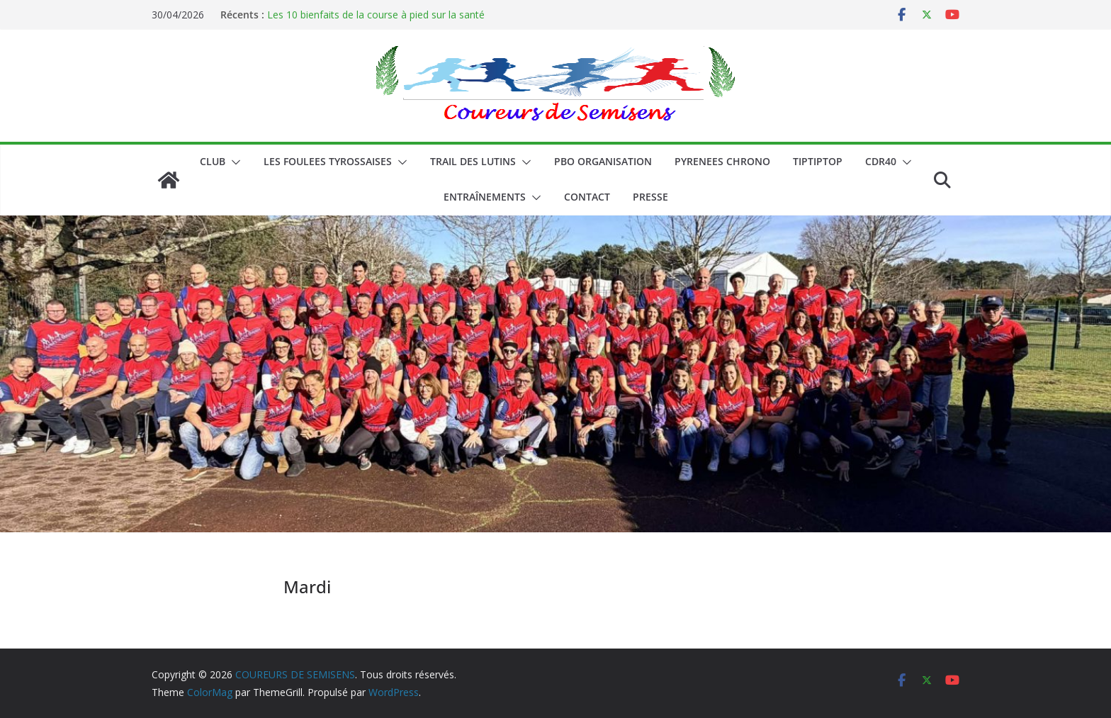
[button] (233, 162)
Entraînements (485, 196)
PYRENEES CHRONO (722, 161)
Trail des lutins (473, 161)
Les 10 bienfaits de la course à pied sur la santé (376, 14)
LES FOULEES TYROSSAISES (328, 161)
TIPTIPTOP (817, 161)
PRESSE (650, 196)
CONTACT (587, 196)
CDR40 (880, 161)
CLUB (212, 161)
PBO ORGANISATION (603, 161)
